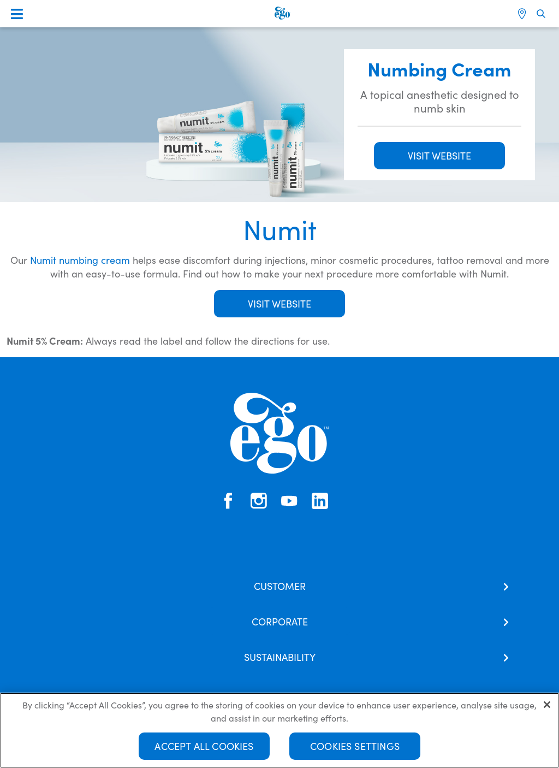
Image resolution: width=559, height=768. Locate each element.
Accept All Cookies (203, 751)
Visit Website (279, 303)
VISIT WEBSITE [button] (439, 155)
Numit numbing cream (80, 260)
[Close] (547, 710)
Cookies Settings (355, 751)
